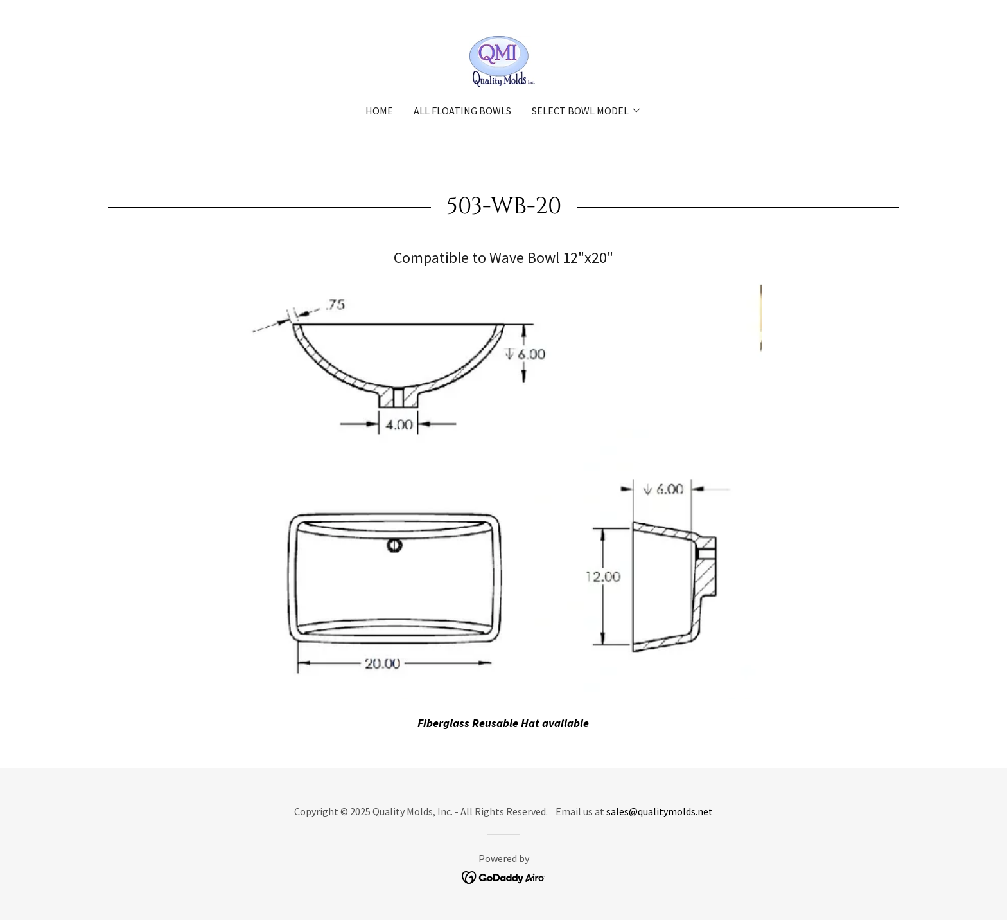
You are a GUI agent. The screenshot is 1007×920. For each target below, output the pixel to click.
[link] (503, 60)
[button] (587, 110)
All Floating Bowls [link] (462, 110)
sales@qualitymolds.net (659, 811)
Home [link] (379, 110)
